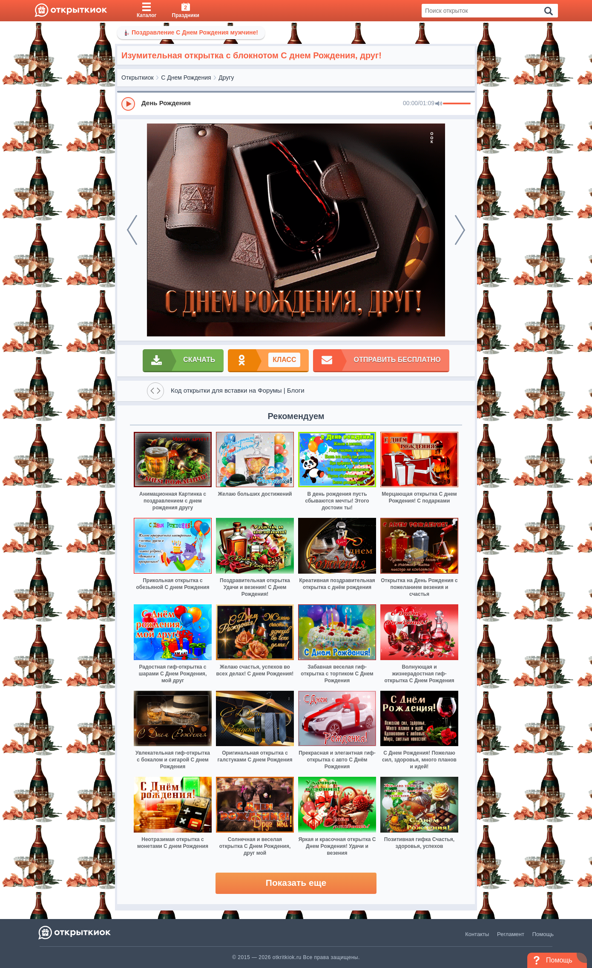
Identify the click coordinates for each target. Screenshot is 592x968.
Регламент (510, 934)
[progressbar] (457, 104)
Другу (226, 77)
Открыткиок (137, 77)
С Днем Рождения (186, 77)
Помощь (543, 934)
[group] (296, 103)
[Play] (128, 104)
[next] (460, 230)
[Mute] (438, 104)
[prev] (132, 230)
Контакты (477, 934)
